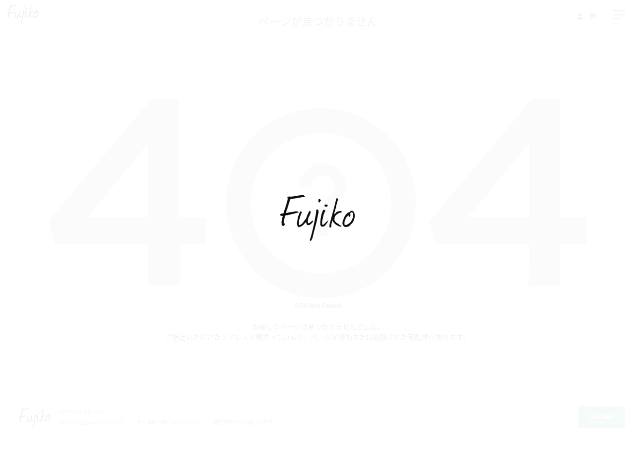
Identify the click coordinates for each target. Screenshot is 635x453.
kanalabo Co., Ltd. (92, 412)
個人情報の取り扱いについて (168, 423)
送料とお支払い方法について (92, 423)
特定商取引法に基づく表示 (243, 423)
